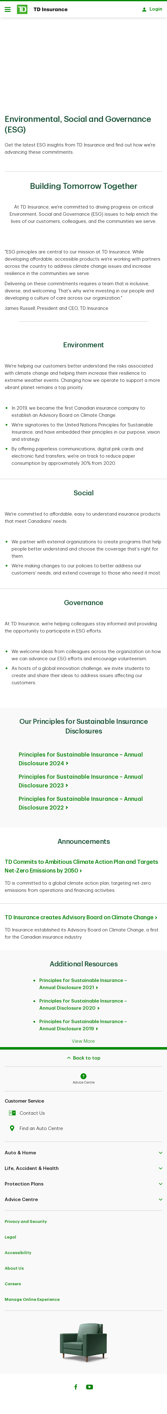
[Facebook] (75, 1385)
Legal (10, 1234)
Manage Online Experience (32, 1296)
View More (83, 1038)
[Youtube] (89, 1385)
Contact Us (28, 1110)
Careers (13, 1281)
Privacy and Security (26, 1218)
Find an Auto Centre (37, 1125)
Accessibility (18, 1250)
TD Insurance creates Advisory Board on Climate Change (79, 914)
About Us (14, 1265)
